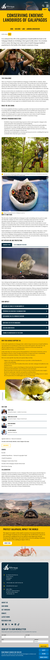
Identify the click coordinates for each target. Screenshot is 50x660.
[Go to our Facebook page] (2, 624)
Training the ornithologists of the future (25, 333)
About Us (5, 602)
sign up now (43, 646)
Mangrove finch (6, 245)
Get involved (6, 610)
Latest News (6, 617)
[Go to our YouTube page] (11, 624)
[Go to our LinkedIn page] (15, 624)
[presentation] (11, 646)
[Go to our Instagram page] (5, 624)
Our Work (17, 29)
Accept (43, 650)
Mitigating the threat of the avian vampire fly (25, 306)
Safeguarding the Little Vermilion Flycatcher (25, 316)
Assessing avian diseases (25, 328)
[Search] (43, 6)
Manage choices (43, 657)
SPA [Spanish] (46, 2)
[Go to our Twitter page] (8, 624)
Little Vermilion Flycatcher (20, 245)
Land (23, 29)
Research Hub (6, 620)
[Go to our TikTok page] (18, 624)
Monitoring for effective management (25, 323)
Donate (45, 9)
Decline (43, 654)
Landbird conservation (33, 29)
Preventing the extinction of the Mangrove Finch (25, 311)
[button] (47, 6)
